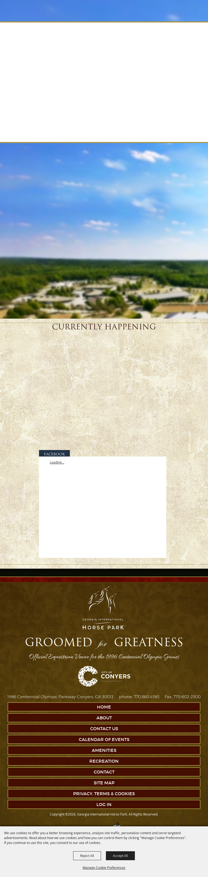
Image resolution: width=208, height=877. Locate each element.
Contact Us (104, 728)
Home (104, 707)
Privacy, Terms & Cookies (104, 793)
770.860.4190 (146, 696)
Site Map (104, 782)
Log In (104, 804)
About (104, 717)
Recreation (104, 761)
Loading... (57, 462)
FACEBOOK (54, 454)
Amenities (104, 750)
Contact (104, 772)
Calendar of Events (104, 739)
